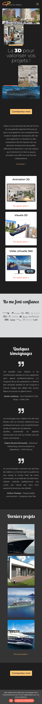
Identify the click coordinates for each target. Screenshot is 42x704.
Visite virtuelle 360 (21, 251)
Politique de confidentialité (24, 701)
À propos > (21, 164)
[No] (39, 697)
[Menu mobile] (37, 4)
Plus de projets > (21, 654)
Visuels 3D (21, 215)
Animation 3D (21, 179)
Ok (11, 701)
